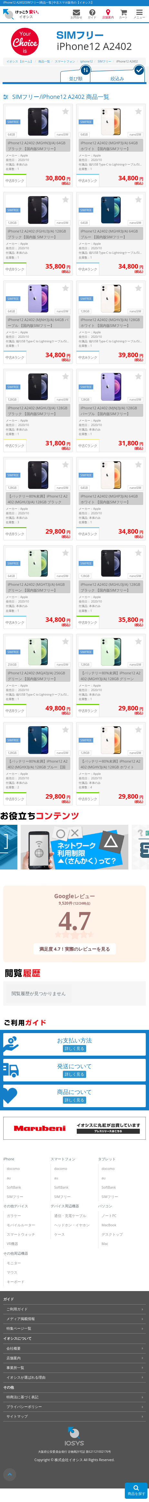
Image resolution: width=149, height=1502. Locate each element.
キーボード (16, 1281)
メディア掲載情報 (20, 1319)
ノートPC (109, 1215)
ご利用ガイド (17, 1309)
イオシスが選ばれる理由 (25, 1377)
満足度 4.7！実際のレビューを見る (74, 949)
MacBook (109, 1225)
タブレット (107, 1159)
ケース (59, 1234)
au (9, 1178)
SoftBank (14, 1187)
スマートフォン (63, 1159)
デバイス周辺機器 (65, 1206)
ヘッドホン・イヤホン (72, 1225)
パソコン (105, 1206)
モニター (14, 1263)
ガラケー (14, 1215)
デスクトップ (112, 1234)
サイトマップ (17, 1416)
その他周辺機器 (15, 1253)
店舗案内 (13, 1358)
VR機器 (12, 1243)
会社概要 (13, 1348)
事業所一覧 (15, 1367)
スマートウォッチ (21, 1234)
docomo (13, 1168)
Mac (105, 1243)
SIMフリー (15, 1196)
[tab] (75, 74)
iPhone (8, 1159)
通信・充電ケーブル (70, 1215)
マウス (12, 1272)
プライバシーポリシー (24, 1406)
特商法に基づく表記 (22, 1397)
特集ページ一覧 (18, 1328)
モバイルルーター (21, 1225)
